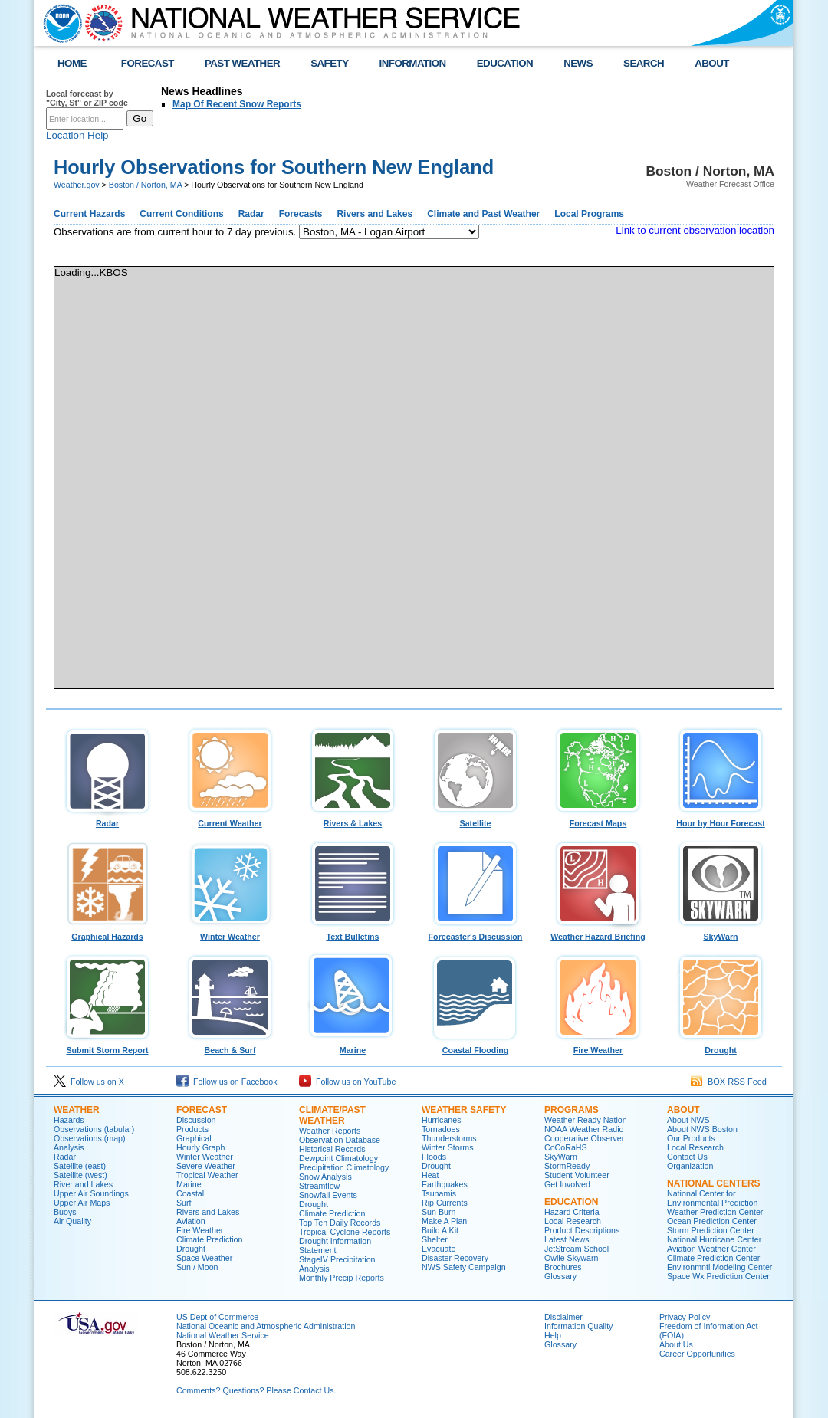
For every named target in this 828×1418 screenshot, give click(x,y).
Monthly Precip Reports (341, 1277)
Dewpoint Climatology (338, 1158)
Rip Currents (445, 1202)
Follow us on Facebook (227, 1081)
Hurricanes (442, 1119)
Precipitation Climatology (344, 1167)
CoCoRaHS (565, 1147)
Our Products (691, 1138)
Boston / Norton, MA (145, 184)
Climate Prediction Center (713, 1257)
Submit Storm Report (107, 1046)
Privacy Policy (684, 1316)
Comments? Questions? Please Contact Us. (256, 1390)
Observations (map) (90, 1138)
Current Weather (230, 819)
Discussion (196, 1119)
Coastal (190, 1193)
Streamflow (319, 1185)
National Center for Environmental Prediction (712, 1198)
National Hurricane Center (714, 1239)
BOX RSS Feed (729, 1081)
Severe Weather (205, 1165)
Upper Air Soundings (91, 1193)
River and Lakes (83, 1184)
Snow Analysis (325, 1176)
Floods (434, 1156)
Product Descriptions (581, 1230)
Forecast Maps (598, 819)
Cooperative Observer (584, 1138)
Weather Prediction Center (715, 1211)
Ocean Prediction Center (712, 1221)
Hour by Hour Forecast (720, 819)
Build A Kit (440, 1230)
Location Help (77, 135)
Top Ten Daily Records (339, 1222)
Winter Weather (230, 932)
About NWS (688, 1119)
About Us (676, 1344)
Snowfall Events (328, 1195)
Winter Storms (448, 1147)
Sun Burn (438, 1211)
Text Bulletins (352, 932)
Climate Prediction (209, 1239)
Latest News (567, 1239)
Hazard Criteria (572, 1211)
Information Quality (578, 1326)
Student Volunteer (577, 1175)
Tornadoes (441, 1129)
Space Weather (204, 1257)
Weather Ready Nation (585, 1119)
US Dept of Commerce (217, 1316)
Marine (352, 1046)
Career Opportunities (697, 1353)
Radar (107, 819)
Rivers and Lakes (207, 1211)
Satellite (475, 819)
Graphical (194, 1138)
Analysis (69, 1147)
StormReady (567, 1165)
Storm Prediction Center (710, 1230)
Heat (430, 1175)
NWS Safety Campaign (464, 1267)
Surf (184, 1202)
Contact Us (687, 1156)
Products (192, 1129)
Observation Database (339, 1139)
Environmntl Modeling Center (719, 1267)
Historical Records (332, 1149)
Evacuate (438, 1248)
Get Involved (567, 1184)
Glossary (560, 1276)
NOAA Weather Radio (583, 1129)
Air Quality (72, 1221)
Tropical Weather (207, 1175)
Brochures (563, 1267)
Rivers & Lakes (352, 819)
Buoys (65, 1211)
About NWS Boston (702, 1129)
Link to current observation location (695, 230)
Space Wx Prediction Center (718, 1276)
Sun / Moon (197, 1267)
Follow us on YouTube (347, 1081)
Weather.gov (77, 184)
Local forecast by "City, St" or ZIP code (87, 98)
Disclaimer (563, 1316)
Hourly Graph (200, 1147)
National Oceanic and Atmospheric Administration (265, 1326)
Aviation (190, 1221)
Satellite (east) (80, 1165)
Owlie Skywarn (571, 1257)
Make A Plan (444, 1221)
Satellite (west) (80, 1175)
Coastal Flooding (475, 1046)
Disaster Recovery (455, 1257)
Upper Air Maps (82, 1202)
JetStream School (576, 1248)
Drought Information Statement (335, 1245)
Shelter (435, 1239)
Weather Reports (329, 1130)
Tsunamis (439, 1193)
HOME (72, 63)
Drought (720, 1046)
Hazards (69, 1119)
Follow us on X (89, 1081)
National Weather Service (222, 1335)
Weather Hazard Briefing (598, 932)
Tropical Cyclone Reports (344, 1231)
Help (552, 1335)
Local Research (572, 1221)
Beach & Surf (230, 1046)
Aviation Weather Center (711, 1248)
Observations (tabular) (94, 1129)
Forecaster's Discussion (475, 932)
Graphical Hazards (107, 932)
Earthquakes (445, 1184)
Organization (690, 1165)
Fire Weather (598, 1046)
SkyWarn (720, 932)
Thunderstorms (449, 1138)
